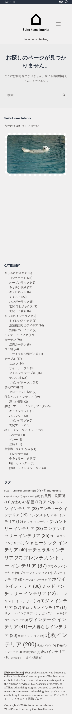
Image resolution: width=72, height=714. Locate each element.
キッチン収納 (17, 287)
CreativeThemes (42, 709)
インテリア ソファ (16, 335)
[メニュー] (58, 24)
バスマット (16, 416)
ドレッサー (16, 454)
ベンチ (13, 439)
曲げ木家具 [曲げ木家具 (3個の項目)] (34, 657)
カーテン (10, 339)
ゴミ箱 (8, 349)
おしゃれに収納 (14, 273)
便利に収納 (11, 387)
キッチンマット (19, 411)
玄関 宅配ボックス (21, 306)
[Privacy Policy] (14, 672)
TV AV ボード (17, 278)
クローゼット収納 (20, 392)
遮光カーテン (17, 344)
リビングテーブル (20, 382)
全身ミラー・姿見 (20, 458)
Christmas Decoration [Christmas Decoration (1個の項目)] (24, 491)
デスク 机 (15, 377)
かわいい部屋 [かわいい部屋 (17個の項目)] (26, 502)
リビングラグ (17, 420)
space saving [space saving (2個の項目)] (31, 496)
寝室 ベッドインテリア (19, 397)
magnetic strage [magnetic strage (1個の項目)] (13, 496)
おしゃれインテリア (17, 316)
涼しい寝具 (16, 401)
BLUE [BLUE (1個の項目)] (8, 491)
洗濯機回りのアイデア (23, 325)
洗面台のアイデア (20, 330)
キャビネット (17, 292)
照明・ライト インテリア (25, 468)
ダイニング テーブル (22, 373)
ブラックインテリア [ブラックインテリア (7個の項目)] (36, 573)
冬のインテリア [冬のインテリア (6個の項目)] (31, 636)
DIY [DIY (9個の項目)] (41, 490)
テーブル (10, 358)
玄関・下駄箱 (17, 311)
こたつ (13, 363)
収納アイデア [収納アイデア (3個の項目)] (46, 645)
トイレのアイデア (20, 320)
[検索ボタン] (64, 95)
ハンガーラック (19, 301)
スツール (15, 435)
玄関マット (16, 425)
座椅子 (13, 444)
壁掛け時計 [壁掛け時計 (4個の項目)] (31, 652)
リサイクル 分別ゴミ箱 (24, 354)
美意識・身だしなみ (17, 449)
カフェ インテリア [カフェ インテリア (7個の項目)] (39, 522)
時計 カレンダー (19, 463)
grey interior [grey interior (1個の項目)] (54, 491)
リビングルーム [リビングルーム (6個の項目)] (51, 613)
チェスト (15, 297)
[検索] (63, 2)
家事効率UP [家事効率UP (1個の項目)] (18, 658)
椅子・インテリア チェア (20, 430)
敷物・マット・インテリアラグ (24, 406)
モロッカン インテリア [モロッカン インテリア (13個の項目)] (44, 608)
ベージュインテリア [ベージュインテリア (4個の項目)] (37, 579)
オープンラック (19, 282)
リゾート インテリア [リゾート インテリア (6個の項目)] (20, 613)
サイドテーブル (19, 368)
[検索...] (32, 95)
